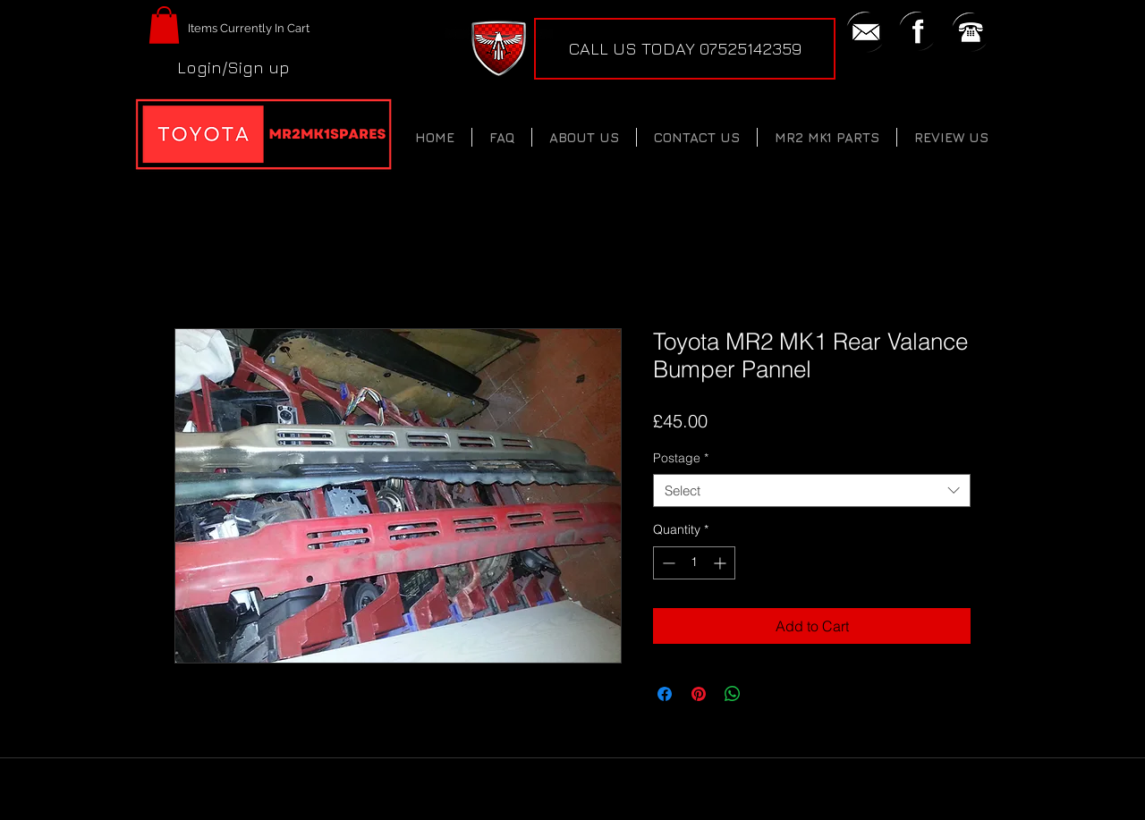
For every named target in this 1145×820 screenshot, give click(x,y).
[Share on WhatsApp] (732, 694)
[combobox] (812, 491)
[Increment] (721, 563)
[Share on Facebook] (664, 694)
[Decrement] (667, 563)
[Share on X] (766, 694)
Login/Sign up (233, 67)
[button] (164, 25)
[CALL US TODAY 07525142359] (684, 49)
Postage (680, 458)
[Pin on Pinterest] (698, 694)
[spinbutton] (694, 563)
